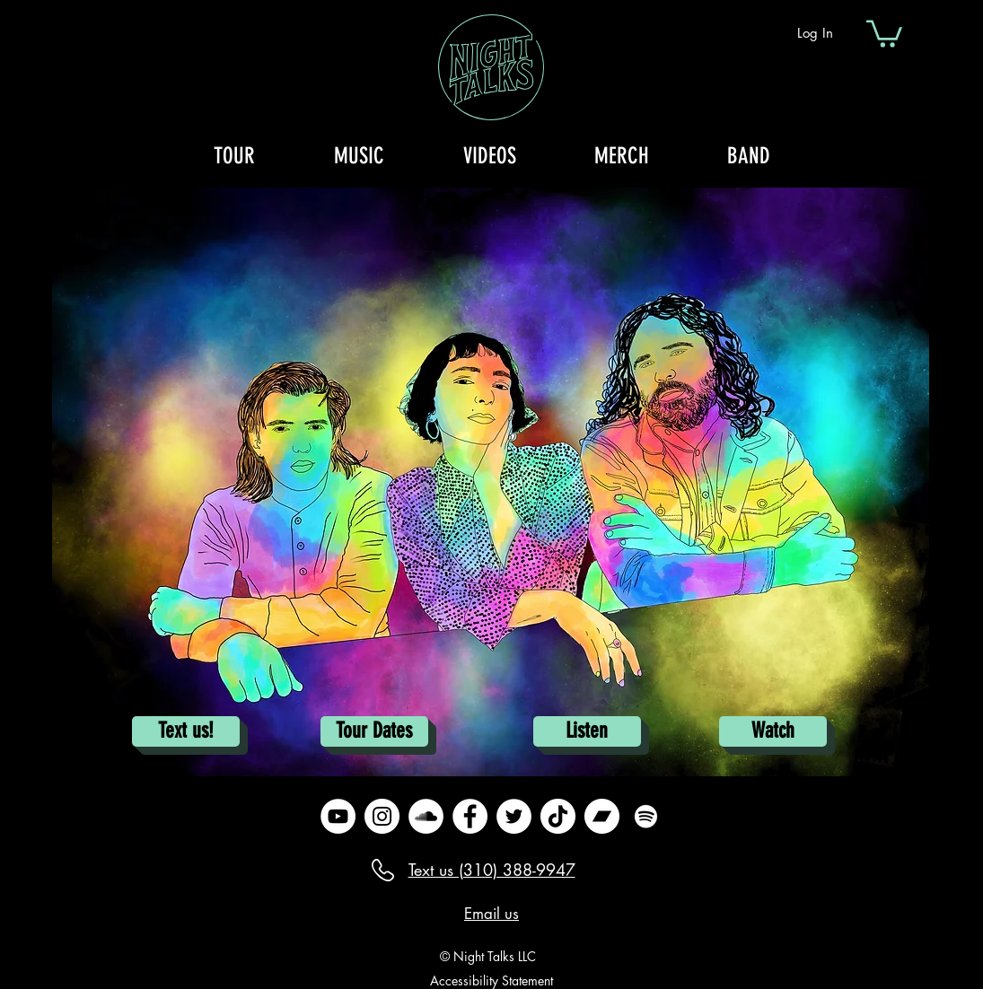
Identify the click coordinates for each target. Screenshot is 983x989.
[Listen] (587, 731)
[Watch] (773, 731)
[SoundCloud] (425, 816)
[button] (884, 32)
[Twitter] (513, 816)
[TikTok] (557, 816)
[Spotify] (645, 816)
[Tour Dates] (374, 731)
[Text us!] (186, 731)
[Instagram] (381, 816)
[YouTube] (337, 816)
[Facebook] (469, 816)
